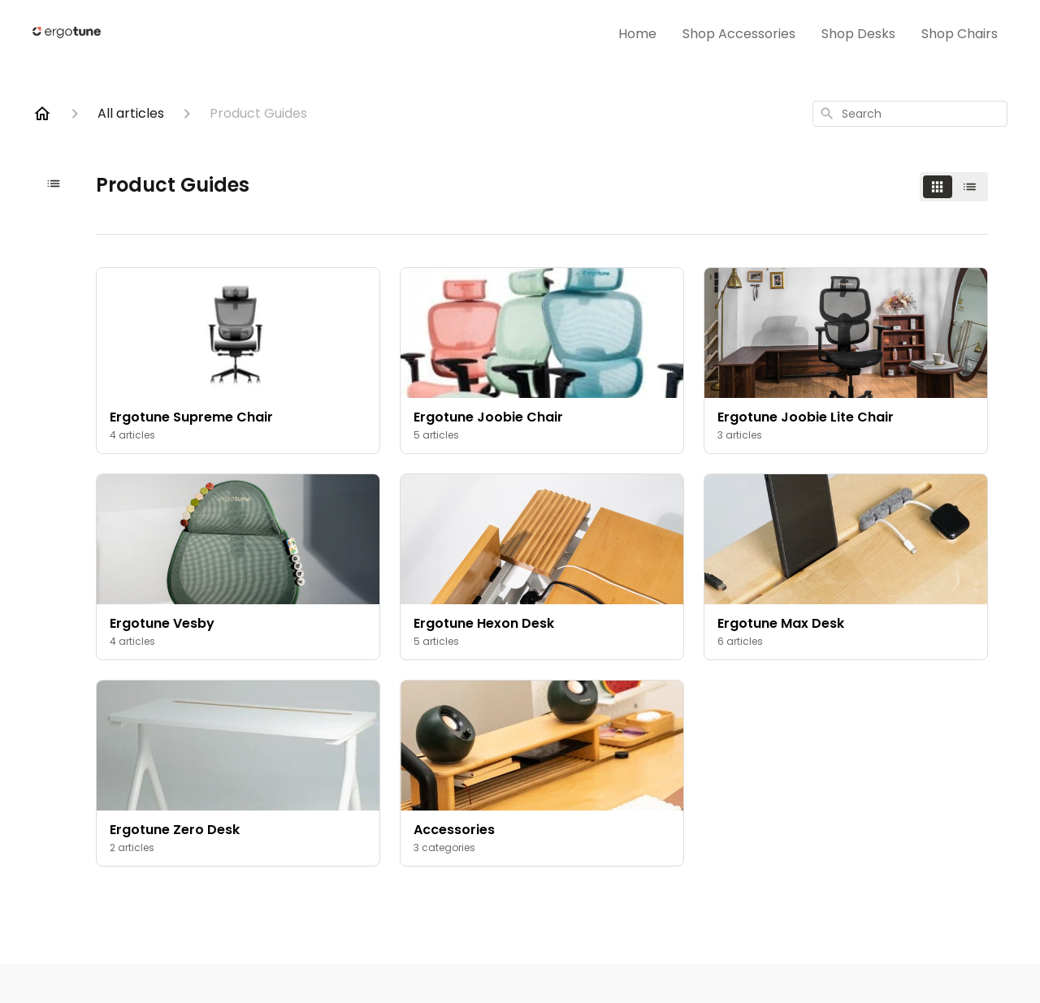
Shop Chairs (959, 33)
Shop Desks (858, 33)
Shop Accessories (738, 33)
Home (637, 33)
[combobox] (910, 114)
